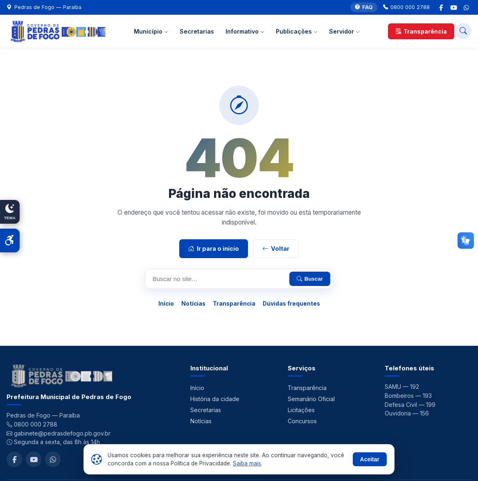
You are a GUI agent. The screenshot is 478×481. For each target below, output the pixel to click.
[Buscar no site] (463, 31)
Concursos (302, 420)
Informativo (244, 31)
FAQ (364, 7)
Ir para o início (213, 248)
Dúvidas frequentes (291, 303)
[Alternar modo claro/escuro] (10, 212)
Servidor (344, 31)
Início (166, 303)
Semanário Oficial (311, 398)
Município (151, 31)
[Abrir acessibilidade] (10, 240)
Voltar (275, 248)
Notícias (193, 303)
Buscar (310, 279)
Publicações (297, 31)
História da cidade (214, 398)
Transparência (421, 31)
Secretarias (197, 31)
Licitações (301, 409)
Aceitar (369, 459)
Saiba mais (247, 463)
